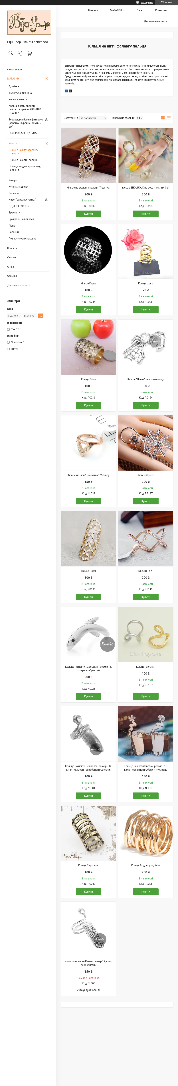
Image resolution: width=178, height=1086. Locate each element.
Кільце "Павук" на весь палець (146, 379)
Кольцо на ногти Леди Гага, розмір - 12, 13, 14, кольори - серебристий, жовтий (88, 768)
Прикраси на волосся (21, 219)
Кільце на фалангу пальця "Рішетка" (88, 187)
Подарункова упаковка (22, 238)
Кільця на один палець (24, 159)
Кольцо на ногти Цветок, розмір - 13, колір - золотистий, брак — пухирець (146, 768)
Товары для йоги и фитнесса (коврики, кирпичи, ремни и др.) (26, 123)
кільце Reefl (88, 570)
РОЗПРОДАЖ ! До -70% (23, 133)
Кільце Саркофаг (88, 865)
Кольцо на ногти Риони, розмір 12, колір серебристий (88, 963)
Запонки (14, 232)
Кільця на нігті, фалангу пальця (24, 151)
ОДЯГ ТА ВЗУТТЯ (19, 206)
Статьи (11, 257)
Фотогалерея (15, 69)
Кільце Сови (88, 379)
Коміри (13, 180)
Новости (12, 248)
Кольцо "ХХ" (145, 570)
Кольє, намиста (18, 99)
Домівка (14, 86)
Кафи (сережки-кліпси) (22, 199)
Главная (93, 10)
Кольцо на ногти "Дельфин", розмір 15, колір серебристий (88, 668)
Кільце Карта (88, 283)
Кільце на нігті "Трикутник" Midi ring (89, 475)
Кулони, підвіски (18, 186)
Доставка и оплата (18, 285)
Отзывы (12, 275)
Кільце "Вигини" (145, 666)
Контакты (161, 10)
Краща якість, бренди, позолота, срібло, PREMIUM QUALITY (25, 109)
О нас (10, 266)
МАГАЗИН (13, 78)
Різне (12, 225)
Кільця (13, 143)
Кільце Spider (146, 475)
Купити (88, 213)
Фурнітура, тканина (20, 93)
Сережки (14, 193)
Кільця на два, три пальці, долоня (25, 168)
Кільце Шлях (145, 283)
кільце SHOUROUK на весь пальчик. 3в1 (145, 187)
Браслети (14, 212)
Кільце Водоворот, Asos (145, 865)
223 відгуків (147, 2)
